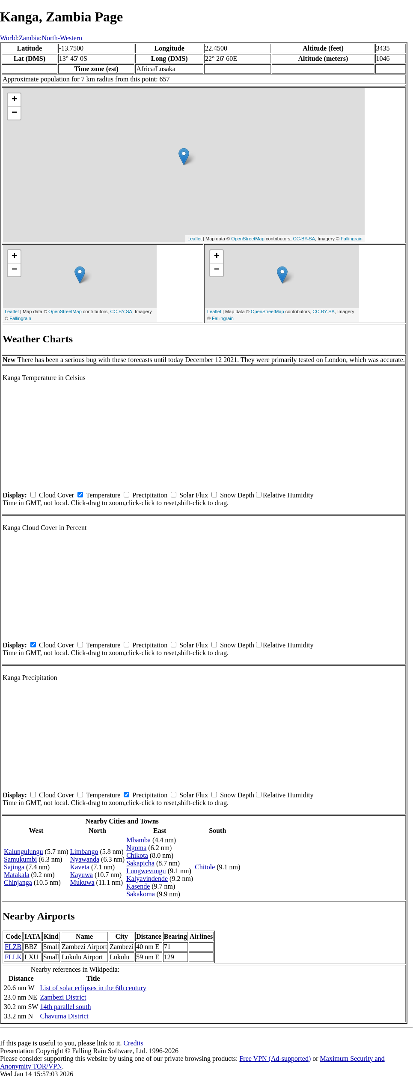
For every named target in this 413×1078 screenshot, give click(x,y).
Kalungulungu (23, 851)
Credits (133, 1043)
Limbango (84, 851)
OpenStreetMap (247, 238)
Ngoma (136, 847)
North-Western (62, 38)
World (8, 38)
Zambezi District (63, 997)
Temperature (103, 495)
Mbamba (138, 840)
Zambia (29, 38)
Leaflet (194, 238)
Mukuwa (82, 882)
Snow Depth (237, 495)
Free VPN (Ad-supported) (275, 1058)
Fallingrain (351, 238)
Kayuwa (81, 874)
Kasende (138, 886)
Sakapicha (140, 863)
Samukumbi (20, 859)
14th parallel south (65, 1006)
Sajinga (14, 867)
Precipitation (149, 495)
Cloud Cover (56, 495)
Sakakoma (140, 894)
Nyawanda (84, 859)
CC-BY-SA (304, 238)
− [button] (14, 113)
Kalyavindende (147, 878)
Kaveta (79, 867)
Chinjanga (18, 882)
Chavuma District (64, 1016)
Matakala (17, 874)
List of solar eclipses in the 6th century (93, 987)
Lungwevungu (146, 870)
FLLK (13, 957)
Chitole (205, 867)
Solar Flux (193, 495)
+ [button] (14, 99)
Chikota (137, 855)
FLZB (13, 946)
